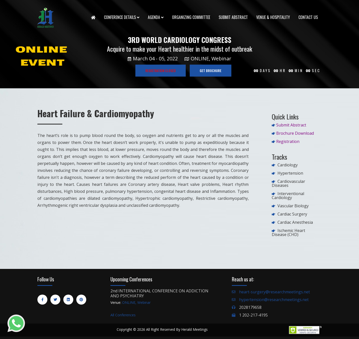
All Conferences (123, 315)
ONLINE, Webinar (136, 302)
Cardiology (287, 165)
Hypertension (290, 173)
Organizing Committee (191, 17)
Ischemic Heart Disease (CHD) (288, 232)
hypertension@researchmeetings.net (274, 299)
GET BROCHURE (210, 70)
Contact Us (308, 17)
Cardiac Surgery (292, 214)
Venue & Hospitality (273, 17)
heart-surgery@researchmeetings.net (274, 292)
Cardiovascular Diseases (288, 183)
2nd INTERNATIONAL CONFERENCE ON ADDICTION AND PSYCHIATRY (159, 293)
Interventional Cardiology (288, 195)
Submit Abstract (233, 17)
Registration (287, 141)
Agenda (156, 17)
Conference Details (121, 17)
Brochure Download (295, 133)
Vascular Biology (293, 206)
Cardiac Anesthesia (295, 222)
